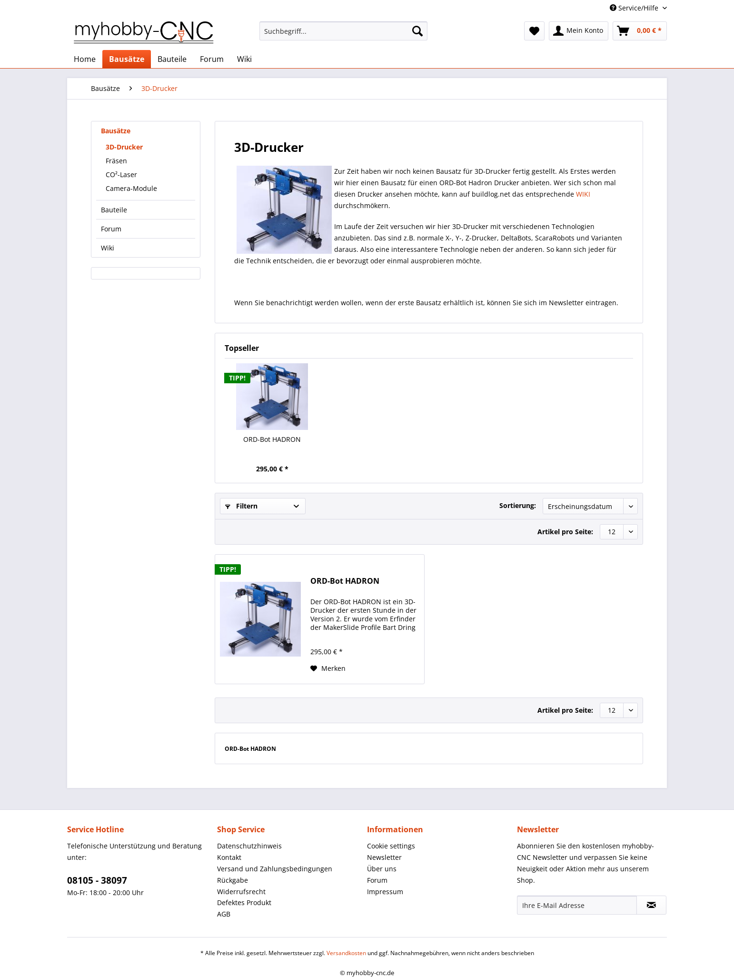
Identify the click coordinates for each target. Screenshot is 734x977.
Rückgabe (232, 880)
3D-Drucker (124, 146)
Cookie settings (391, 845)
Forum (111, 228)
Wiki (107, 247)
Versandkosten (346, 953)
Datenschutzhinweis (249, 845)
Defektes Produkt (244, 902)
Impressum (385, 891)
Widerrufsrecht (241, 891)
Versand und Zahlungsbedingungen (274, 868)
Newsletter (384, 857)
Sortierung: (517, 505)
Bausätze (115, 130)
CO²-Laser (121, 174)
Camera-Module (131, 188)
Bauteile (114, 209)
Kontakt (229, 857)
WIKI (583, 194)
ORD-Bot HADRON (272, 439)
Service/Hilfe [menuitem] (635, 7)
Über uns (382, 868)
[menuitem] (343, 35)
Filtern (241, 505)
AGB (223, 913)
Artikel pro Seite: (565, 531)
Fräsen (116, 160)
